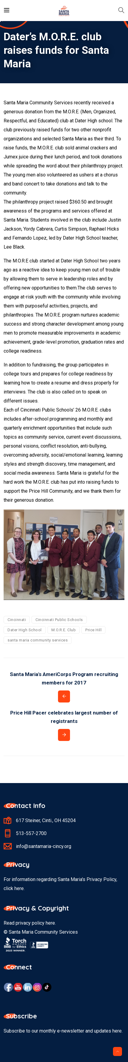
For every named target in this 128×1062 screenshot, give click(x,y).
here (50, 923)
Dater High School (25, 630)
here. (19, 888)
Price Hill (93, 630)
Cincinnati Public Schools (59, 619)
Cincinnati (17, 619)
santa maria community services (38, 640)
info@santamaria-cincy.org (43, 846)
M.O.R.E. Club (63, 630)
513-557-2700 (31, 833)
